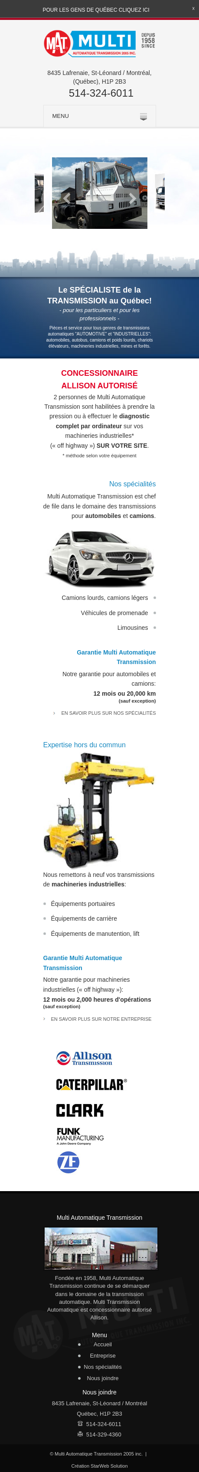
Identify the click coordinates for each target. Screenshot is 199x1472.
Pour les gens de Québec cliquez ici (95, 10)
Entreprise (102, 1355)
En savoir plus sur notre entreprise (101, 1019)
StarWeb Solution (109, 1466)
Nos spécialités (102, 1367)
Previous (67, 198)
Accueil (103, 1344)
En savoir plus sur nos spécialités (108, 713)
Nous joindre (103, 1378)
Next (132, 198)
